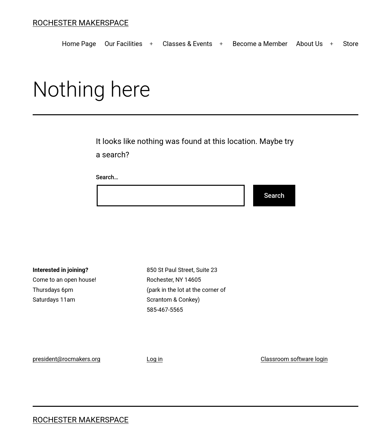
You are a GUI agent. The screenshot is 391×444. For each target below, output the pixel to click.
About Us (309, 44)
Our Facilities (123, 44)
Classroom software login (294, 359)
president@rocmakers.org (66, 359)
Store (350, 44)
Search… (107, 177)
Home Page (79, 44)
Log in (155, 359)
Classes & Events (187, 44)
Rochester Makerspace (81, 22)
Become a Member (260, 44)
